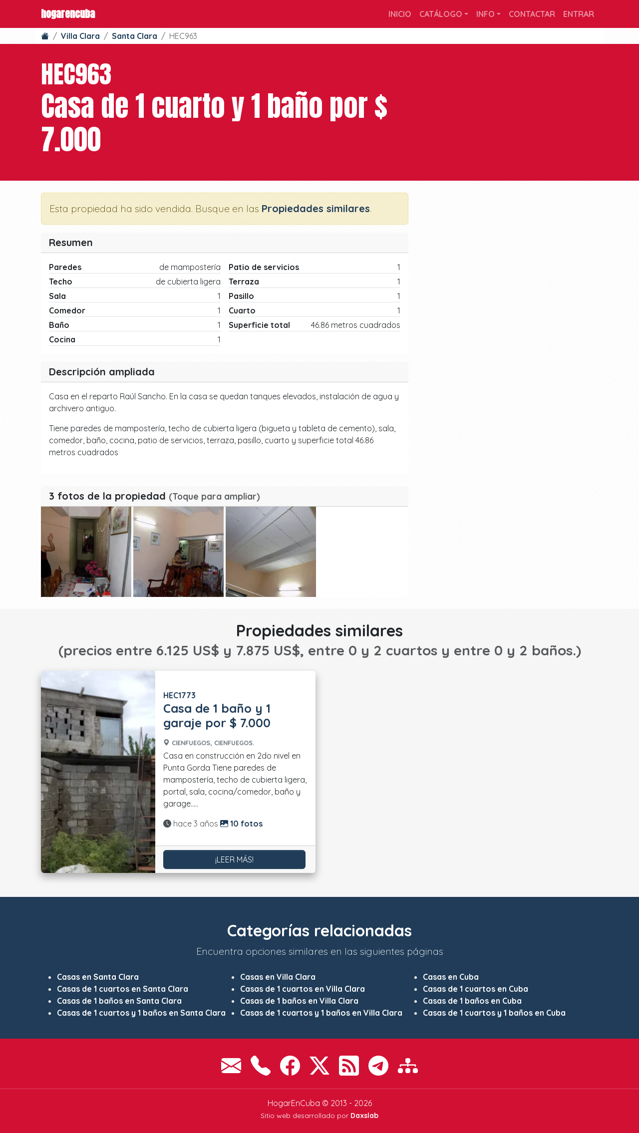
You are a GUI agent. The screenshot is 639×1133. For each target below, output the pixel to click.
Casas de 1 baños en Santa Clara (119, 1001)
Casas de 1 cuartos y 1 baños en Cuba (494, 1013)
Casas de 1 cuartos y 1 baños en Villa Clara (321, 1013)
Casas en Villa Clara (278, 977)
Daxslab (364, 1115)
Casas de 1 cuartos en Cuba (475, 989)
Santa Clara (134, 36)
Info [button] (485, 14)
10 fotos (241, 824)
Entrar (578, 14)
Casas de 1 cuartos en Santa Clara (122, 989)
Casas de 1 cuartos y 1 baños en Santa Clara (141, 1013)
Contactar (532, 14)
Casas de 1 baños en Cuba (472, 1001)
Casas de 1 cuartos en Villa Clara (302, 989)
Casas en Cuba (451, 977)
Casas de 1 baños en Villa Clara (299, 1001)
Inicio (399, 14)
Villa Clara (80, 36)
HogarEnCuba (68, 13)
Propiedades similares (316, 208)
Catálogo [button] (440, 14)
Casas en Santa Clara (98, 977)
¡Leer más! (234, 859)
